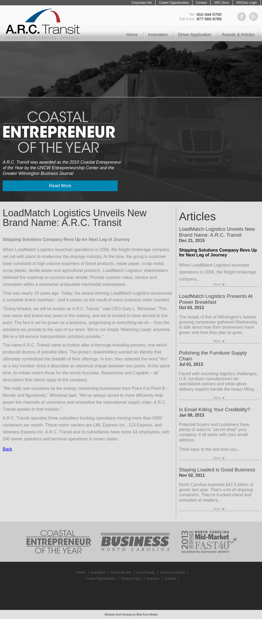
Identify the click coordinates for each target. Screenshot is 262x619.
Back (7, 449)
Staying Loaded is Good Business (217, 469)
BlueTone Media (146, 614)
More (217, 284)
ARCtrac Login (246, 3)
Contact (201, 3)
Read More (60, 185)
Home (132, 34)
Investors (153, 578)
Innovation (158, 34)
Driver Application (194, 34)
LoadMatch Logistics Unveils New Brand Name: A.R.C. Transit (217, 232)
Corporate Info (142, 3)
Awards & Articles (238, 34)
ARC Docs (221, 3)
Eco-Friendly (146, 572)
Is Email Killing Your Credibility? (214, 409)
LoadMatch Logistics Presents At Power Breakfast (216, 299)
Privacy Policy (131, 578)
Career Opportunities (174, 3)
